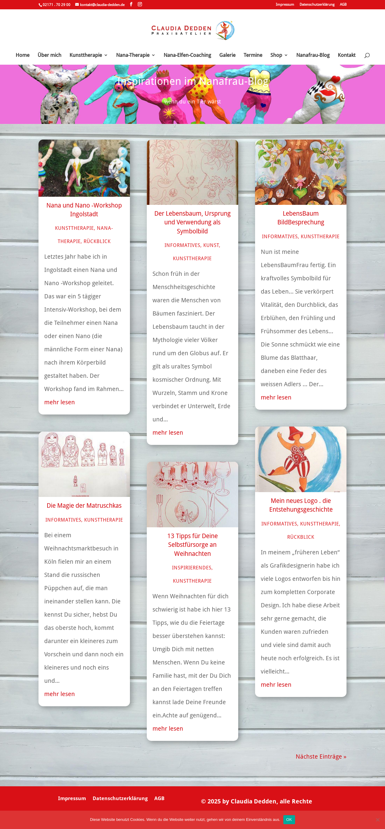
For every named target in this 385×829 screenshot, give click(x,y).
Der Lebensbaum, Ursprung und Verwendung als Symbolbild (192, 222)
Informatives (63, 520)
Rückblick (97, 241)
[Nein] (377, 820)
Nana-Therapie (132, 55)
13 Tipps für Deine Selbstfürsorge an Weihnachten (192, 544)
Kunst (211, 245)
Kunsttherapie (85, 55)
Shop (276, 55)
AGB (343, 5)
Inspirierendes (191, 568)
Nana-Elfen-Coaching (187, 55)
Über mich (49, 55)
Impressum (285, 5)
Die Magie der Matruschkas (84, 505)
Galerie (227, 55)
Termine (253, 55)
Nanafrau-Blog (313, 55)
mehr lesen (59, 402)
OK (289, 819)
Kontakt (347, 55)
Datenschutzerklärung (317, 5)
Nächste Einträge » (321, 756)
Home (22, 55)
